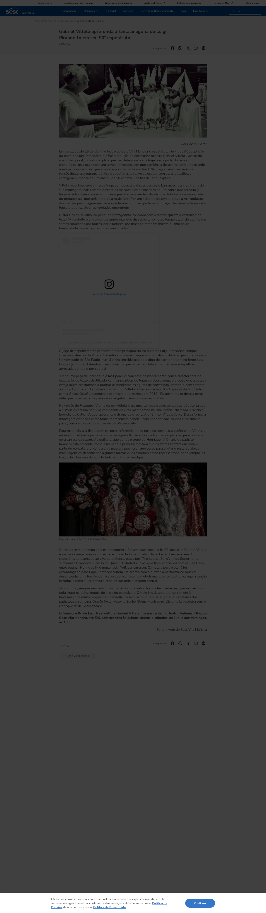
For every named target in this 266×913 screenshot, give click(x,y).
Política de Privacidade (109, 907)
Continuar (200, 903)
